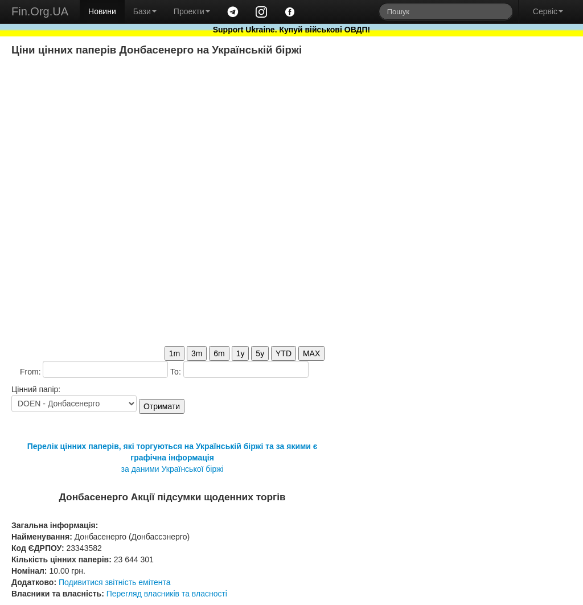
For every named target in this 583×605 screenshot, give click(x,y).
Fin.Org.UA (39, 11)
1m (174, 353)
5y (260, 353)
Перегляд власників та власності (166, 593)
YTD (284, 353)
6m (219, 353)
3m (196, 353)
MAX (311, 353)
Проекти (192, 11)
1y (240, 353)
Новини (102, 11)
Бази (145, 11)
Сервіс (548, 11)
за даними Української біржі (172, 469)
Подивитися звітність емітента (115, 582)
